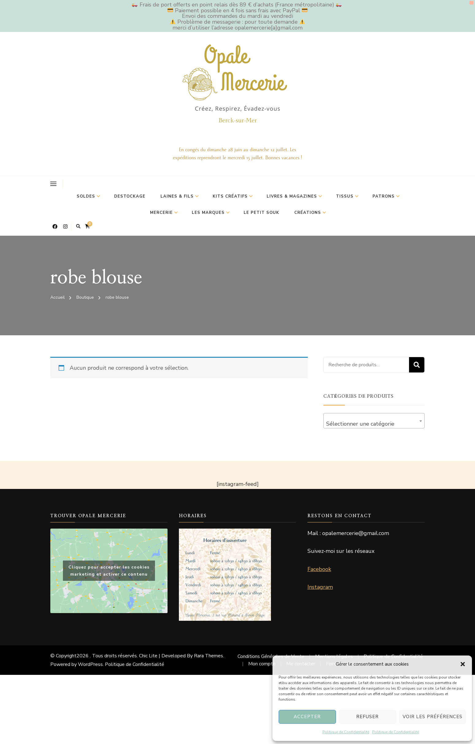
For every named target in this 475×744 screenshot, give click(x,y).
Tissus (344, 196)
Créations (307, 212)
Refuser (367, 717)
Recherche (416, 364)
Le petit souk (261, 212)
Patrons (384, 196)
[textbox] (374, 423)
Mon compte (262, 663)
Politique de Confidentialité (345, 732)
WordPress (90, 664)
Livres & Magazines (292, 196)
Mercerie (161, 212)
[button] (463, 664)
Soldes (86, 196)
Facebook (319, 569)
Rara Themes (208, 655)
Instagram (320, 587)
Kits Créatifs (230, 196)
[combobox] (374, 420)
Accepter (307, 717)
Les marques (208, 212)
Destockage (129, 196)
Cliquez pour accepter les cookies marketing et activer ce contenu (108, 570)
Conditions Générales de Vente (271, 656)
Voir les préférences (432, 717)
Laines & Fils (177, 196)
